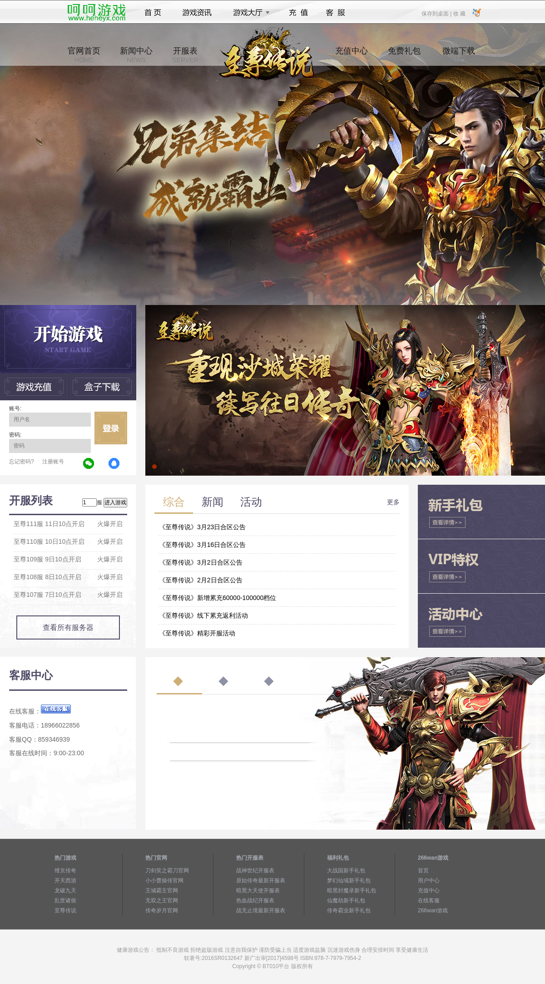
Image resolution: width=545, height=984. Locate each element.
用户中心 (429, 880)
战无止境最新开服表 (260, 910)
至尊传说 (65, 910)
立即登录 (110, 428)
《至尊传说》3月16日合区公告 (202, 544)
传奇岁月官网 (161, 910)
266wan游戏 (433, 910)
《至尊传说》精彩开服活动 (197, 633)
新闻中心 (136, 55)
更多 (393, 502)
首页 (153, 12)
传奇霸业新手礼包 (349, 910)
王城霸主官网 (161, 890)
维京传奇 (65, 870)
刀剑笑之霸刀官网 (167, 870)
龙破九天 (65, 890)
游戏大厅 (249, 12)
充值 (298, 12)
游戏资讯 (197, 12)
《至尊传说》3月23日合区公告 (202, 527)
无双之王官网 (161, 900)
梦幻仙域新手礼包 (349, 880)
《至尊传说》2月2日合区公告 (201, 580)
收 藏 (459, 13)
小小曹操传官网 (164, 880)
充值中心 (351, 55)
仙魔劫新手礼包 (346, 900)
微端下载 (458, 55)
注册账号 (53, 461)
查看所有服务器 (68, 627)
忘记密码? (21, 461)
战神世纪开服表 (255, 870)
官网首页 (84, 55)
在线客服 (429, 900)
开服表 (185, 55)
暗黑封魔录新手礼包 (351, 890)
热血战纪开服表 (255, 900)
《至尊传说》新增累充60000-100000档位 (217, 597)
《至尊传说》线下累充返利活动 (203, 615)
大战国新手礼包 (346, 870)
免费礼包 (404, 55)
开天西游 (65, 880)
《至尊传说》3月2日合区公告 (201, 562)
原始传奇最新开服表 (260, 880)
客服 (336, 12)
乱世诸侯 (65, 900)
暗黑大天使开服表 (258, 890)
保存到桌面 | (437, 13)
